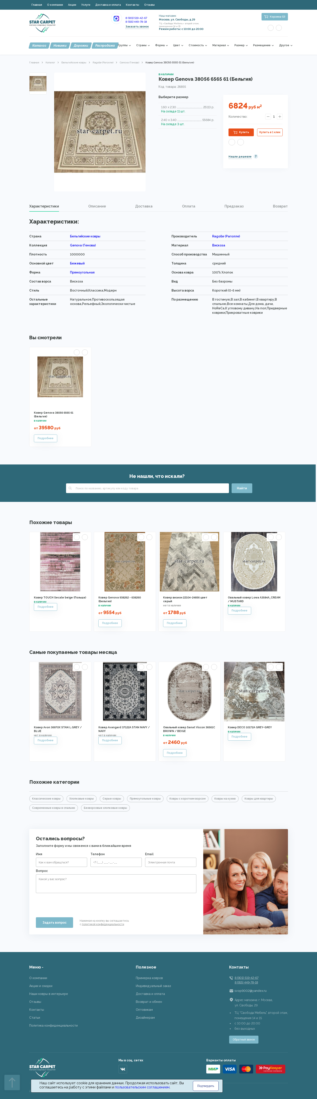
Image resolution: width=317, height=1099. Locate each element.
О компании (55, 4)
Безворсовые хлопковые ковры (105, 807)
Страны (141, 45)
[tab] (44, 206)
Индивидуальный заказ (153, 986)
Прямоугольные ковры (145, 798)
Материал (219, 45)
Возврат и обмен (149, 1002)
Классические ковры (46, 798)
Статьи (34, 1017)
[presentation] (69, 903)
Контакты (132, 4)
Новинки (59, 45)
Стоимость (196, 45)
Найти (242, 488)
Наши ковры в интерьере (48, 994)
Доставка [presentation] (144, 206)
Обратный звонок (244, 1039)
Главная (36, 4)
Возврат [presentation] (280, 206)
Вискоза (218, 245)
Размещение (262, 45)
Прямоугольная (82, 272)
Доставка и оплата (108, 4)
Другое (284, 45)
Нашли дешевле (240, 156)
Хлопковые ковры (81, 798)
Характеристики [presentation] (44, 206)
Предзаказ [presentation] (234, 206)
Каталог (39, 45)
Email (149, 854)
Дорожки (81, 45)
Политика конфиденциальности (53, 1025)
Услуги (85, 4)
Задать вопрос (54, 922)
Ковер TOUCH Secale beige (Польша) (60, 597)
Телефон (97, 854)
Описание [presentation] (97, 206)
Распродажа (105, 45)
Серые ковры (112, 798)
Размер (239, 45)
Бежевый (77, 263)
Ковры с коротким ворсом (188, 798)
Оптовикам (144, 1009)
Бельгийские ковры (73, 62)
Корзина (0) (277, 16)
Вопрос (42, 871)
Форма (160, 45)
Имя (39, 854)
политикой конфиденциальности (103, 924)
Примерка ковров (149, 978)
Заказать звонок (137, 26)
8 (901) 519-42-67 (136, 18)
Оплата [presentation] (188, 206)
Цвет (176, 45)
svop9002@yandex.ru (250, 991)
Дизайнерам (145, 1017)
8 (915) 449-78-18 (136, 21)
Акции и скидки (40, 986)
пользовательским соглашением (142, 1087)
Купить (244, 132)
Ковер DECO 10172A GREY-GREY (250, 727)
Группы (123, 45)
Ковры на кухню (225, 798)
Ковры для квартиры (259, 798)
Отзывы (149, 4)
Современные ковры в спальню (53, 807)
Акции (72, 4)
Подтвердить (205, 1086)
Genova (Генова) (129, 62)
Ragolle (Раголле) (103, 62)
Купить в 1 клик (269, 132)
